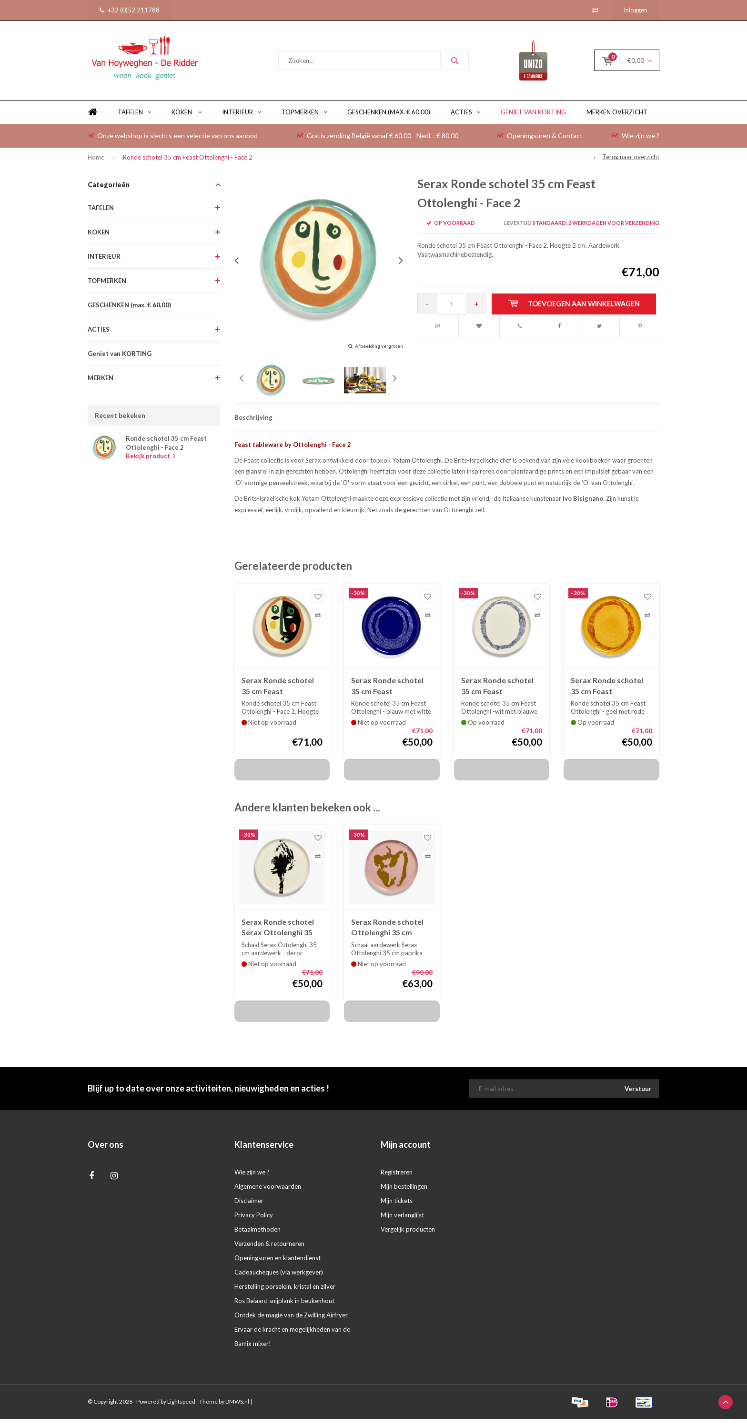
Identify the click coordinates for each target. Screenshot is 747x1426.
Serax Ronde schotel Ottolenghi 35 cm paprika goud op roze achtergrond (389, 935)
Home (92, 119)
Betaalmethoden (257, 1236)
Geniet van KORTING (533, 119)
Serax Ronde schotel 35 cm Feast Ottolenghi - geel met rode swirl (608, 693)
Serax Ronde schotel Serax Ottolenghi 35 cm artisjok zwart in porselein (278, 935)
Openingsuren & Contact (540, 143)
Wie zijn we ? (635, 143)
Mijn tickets (397, 1208)
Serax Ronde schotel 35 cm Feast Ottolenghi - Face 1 (278, 693)
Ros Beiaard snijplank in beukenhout (284, 1308)
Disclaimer (248, 1208)
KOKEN (187, 119)
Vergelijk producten (408, 1236)
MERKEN (100, 385)
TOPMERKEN (304, 119)
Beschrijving (253, 424)
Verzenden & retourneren (269, 1250)
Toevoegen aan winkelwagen (575, 311)
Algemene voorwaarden (267, 1193)
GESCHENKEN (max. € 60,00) (388, 119)
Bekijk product (150, 463)
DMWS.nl (237, 1408)
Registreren (397, 1179)
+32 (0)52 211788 (130, 10)
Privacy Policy (253, 1222)
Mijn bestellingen (404, 1193)
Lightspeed (181, 1408)
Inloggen (635, 10)
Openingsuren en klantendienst (277, 1265)
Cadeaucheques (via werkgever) (278, 1279)
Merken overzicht (616, 119)
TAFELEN (134, 119)
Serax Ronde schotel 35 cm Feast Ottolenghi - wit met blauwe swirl (497, 693)
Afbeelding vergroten (379, 353)
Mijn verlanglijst (402, 1222)
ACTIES (465, 119)
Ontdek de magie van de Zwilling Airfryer (291, 1322)
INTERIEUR (241, 119)
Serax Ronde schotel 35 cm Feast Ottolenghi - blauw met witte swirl (387, 693)
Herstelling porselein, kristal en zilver (284, 1293)
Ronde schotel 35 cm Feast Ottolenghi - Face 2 (187, 164)
